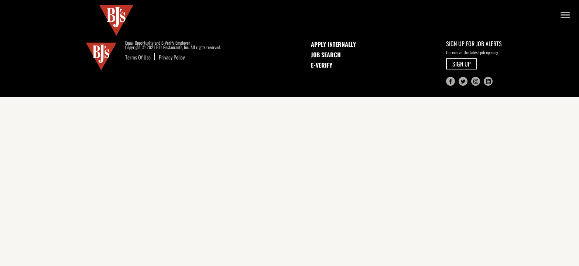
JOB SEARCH (326, 54)
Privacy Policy (172, 57)
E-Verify (321, 65)
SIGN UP (461, 63)
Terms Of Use (138, 57)
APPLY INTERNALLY (333, 44)
